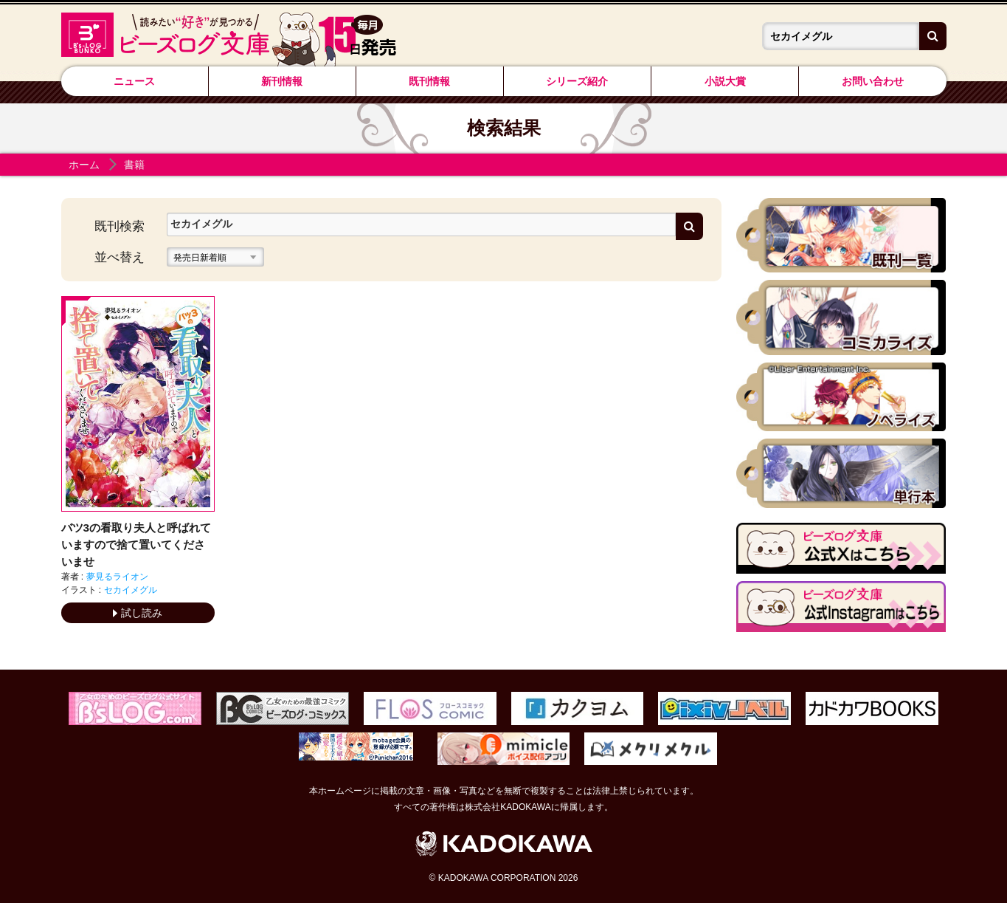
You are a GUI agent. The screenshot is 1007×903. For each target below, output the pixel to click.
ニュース (134, 81)
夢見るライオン (117, 576)
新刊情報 (281, 81)
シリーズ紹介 (577, 81)
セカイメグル (130, 590)
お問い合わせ (873, 81)
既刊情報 (429, 81)
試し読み (137, 613)
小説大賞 (725, 81)
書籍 (134, 165)
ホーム (84, 165)
